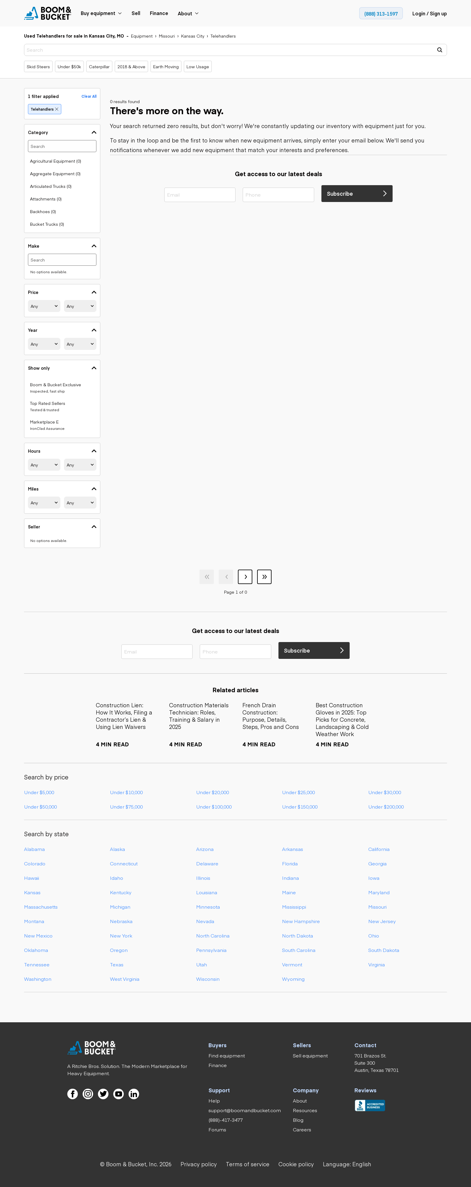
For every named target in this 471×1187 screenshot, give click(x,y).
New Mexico (38, 935)
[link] (47, 13)
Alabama (34, 849)
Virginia (376, 964)
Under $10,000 (126, 792)
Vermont (292, 964)
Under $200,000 (386, 806)
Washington (37, 978)
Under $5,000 (39, 792)
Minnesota (208, 906)
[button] (347, 1164)
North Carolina (212, 935)
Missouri (377, 906)
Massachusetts (41, 906)
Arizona (205, 849)
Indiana (290, 877)
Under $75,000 (126, 806)
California (379, 849)
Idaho (116, 877)
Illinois (203, 877)
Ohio (373, 935)
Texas (116, 964)
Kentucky (121, 892)
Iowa (373, 877)
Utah (201, 964)
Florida (290, 863)
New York (121, 935)
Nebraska (121, 921)
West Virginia (124, 978)
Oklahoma (36, 950)
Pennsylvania (211, 950)
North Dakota (297, 935)
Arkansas (292, 849)
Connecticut (124, 863)
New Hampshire (301, 921)
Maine (289, 892)
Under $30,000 (384, 792)
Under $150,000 (300, 806)
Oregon (119, 950)
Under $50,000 (40, 806)
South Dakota (383, 950)
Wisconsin (208, 978)
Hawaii (31, 877)
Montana (34, 921)
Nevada (205, 921)
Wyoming (293, 978)
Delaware (207, 863)
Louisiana (206, 892)
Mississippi (294, 906)
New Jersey (382, 921)
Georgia (377, 863)
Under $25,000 (298, 792)
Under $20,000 (212, 792)
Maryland (379, 892)
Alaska (117, 849)
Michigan (120, 906)
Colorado (34, 863)
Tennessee (37, 964)
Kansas (32, 892)
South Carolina (298, 950)
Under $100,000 (214, 806)
